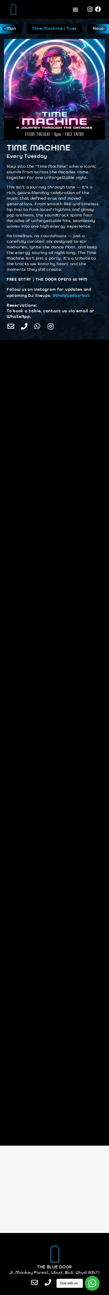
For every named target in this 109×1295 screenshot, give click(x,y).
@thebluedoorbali (71, 296)
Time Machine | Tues (54, 29)
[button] (75, 9)
